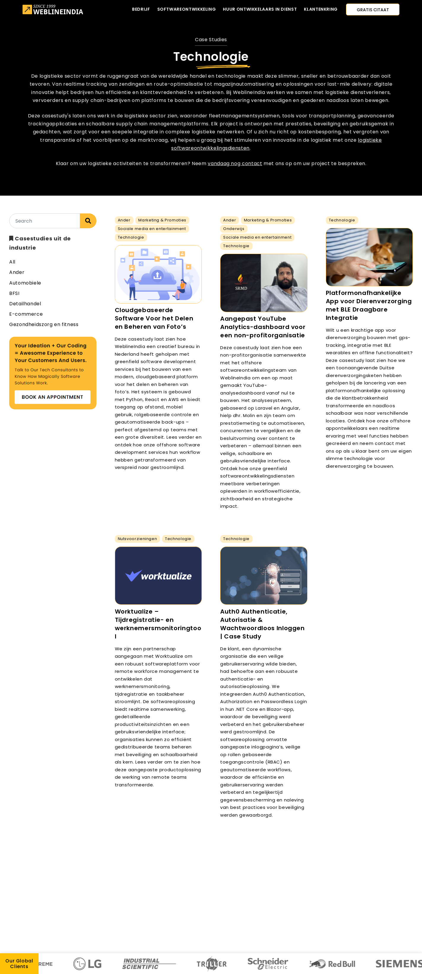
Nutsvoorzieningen (137, 539)
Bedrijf (141, 9)
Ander (16, 272)
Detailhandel (25, 303)
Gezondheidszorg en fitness (44, 324)
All (12, 261)
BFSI (14, 293)
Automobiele (25, 283)
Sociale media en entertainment (152, 228)
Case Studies (211, 39)
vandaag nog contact (235, 163)
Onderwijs (234, 228)
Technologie (131, 237)
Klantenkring (321, 9)
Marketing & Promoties (162, 220)
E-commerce (26, 314)
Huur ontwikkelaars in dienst (260, 9)
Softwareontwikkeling (186, 9)
